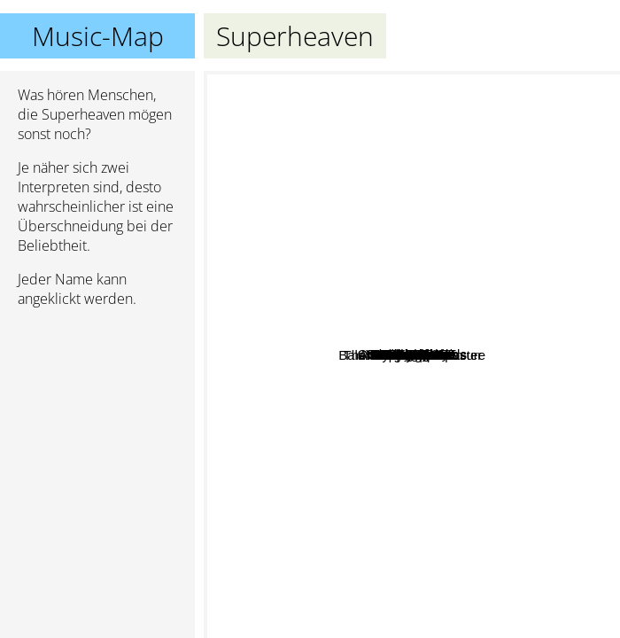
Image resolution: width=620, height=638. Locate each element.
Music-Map (98, 36)
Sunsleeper (573, 317)
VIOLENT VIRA (407, 107)
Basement (451, 536)
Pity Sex (532, 309)
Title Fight (461, 226)
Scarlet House (311, 150)
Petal (368, 436)
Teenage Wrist (458, 387)
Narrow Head (459, 427)
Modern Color (388, 472)
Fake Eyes (314, 311)
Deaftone (443, 172)
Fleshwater (465, 410)
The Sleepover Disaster (501, 347)
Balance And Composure (539, 529)
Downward (359, 494)
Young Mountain (347, 626)
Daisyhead (375, 396)
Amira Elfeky (348, 174)
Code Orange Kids (408, 136)
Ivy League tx (252, 378)
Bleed (493, 431)
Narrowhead (528, 390)
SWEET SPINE (289, 243)
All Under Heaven (319, 368)
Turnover (371, 192)
